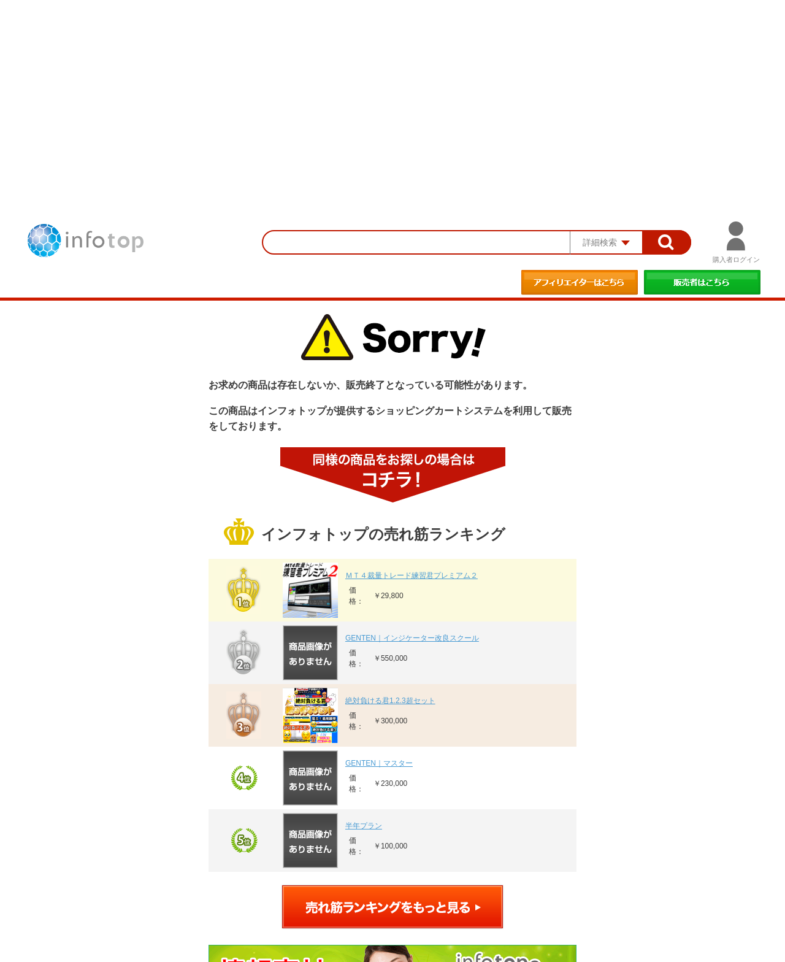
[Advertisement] (392, 92)
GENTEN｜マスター (379, 763)
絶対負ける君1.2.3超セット (390, 700)
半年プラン (363, 826)
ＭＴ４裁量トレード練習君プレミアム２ (411, 575)
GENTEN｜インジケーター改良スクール (412, 638)
